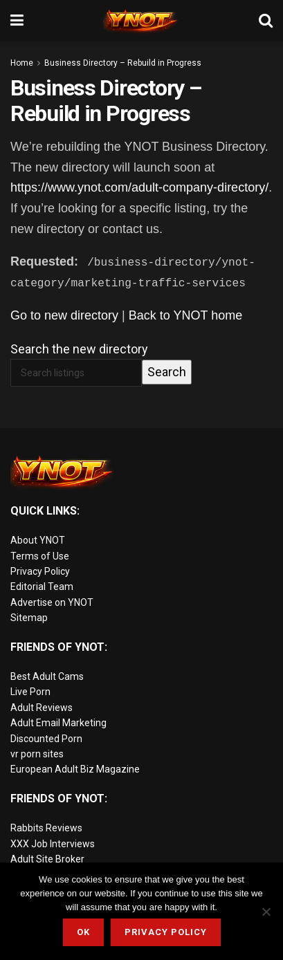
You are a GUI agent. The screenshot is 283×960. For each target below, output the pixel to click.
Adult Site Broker (47, 859)
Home (21, 63)
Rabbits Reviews (46, 827)
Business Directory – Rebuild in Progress (122, 63)
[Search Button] (266, 20)
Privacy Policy (40, 571)
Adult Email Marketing (58, 722)
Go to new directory (64, 315)
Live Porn (30, 691)
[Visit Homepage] (141, 21)
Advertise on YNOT (51, 602)
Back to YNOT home (185, 315)
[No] (266, 912)
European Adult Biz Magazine (75, 769)
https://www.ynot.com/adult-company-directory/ (139, 187)
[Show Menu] (17, 20)
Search (166, 371)
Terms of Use (39, 556)
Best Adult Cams (47, 676)
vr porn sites (37, 753)
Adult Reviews (41, 707)
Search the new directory (79, 348)
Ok (83, 932)
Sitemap (29, 617)
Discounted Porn (46, 738)
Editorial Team (41, 586)
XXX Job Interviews (52, 843)
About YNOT (37, 540)
